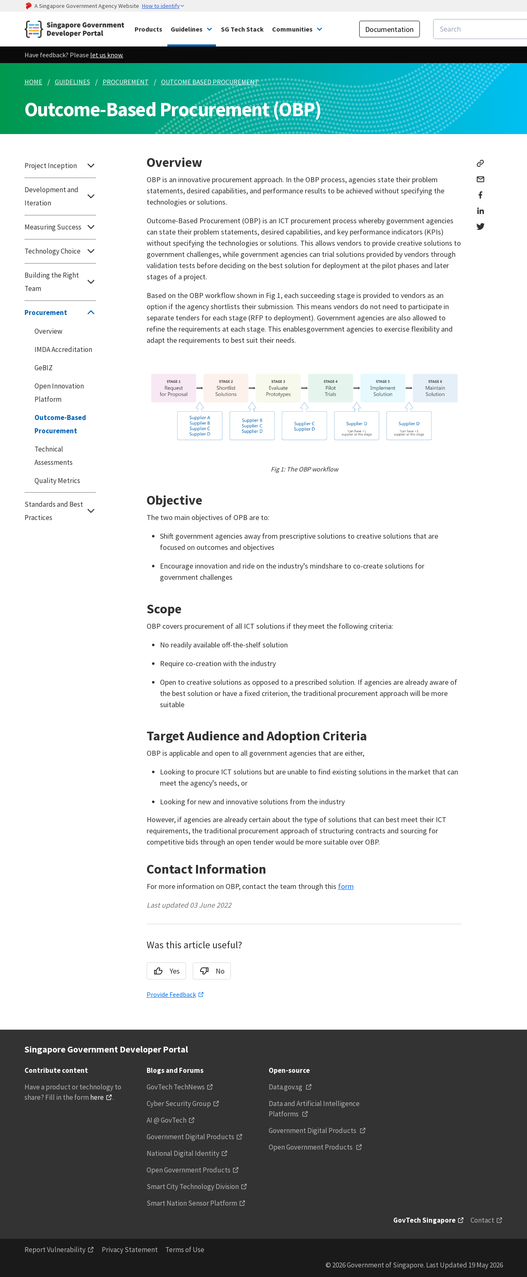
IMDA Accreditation (63, 349)
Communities (292, 29)
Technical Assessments (53, 455)
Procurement (60, 312)
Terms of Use (184, 1249)
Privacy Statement (130, 1249)
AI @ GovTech (166, 1120)
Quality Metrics (57, 480)
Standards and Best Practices (60, 511)
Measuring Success (60, 227)
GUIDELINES (72, 82)
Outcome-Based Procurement (60, 424)
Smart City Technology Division (193, 1186)
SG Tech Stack (242, 29)
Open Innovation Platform (59, 392)
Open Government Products (188, 1169)
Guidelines (187, 29)
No (209, 971)
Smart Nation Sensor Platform (192, 1203)
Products (148, 29)
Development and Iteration (60, 196)
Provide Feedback (171, 994)
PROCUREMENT (126, 82)
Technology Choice (60, 251)
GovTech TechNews (176, 1086)
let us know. (106, 55)
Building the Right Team (60, 282)
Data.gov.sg (286, 1086)
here (97, 1097)
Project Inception (60, 166)
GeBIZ (43, 367)
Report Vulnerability (55, 1249)
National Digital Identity (183, 1153)
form (346, 886)
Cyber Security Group (179, 1103)
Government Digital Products (190, 1136)
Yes (164, 971)
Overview (48, 331)
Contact (482, 1220)
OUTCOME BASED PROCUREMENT (210, 82)
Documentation (389, 29)
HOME (33, 82)
